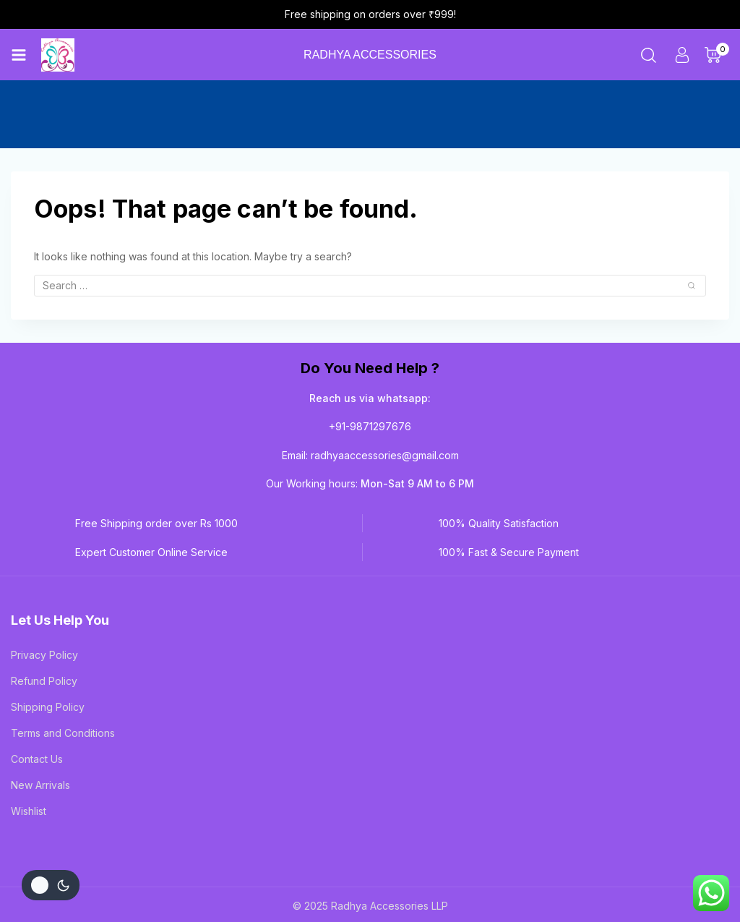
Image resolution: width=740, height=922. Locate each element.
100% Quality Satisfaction (499, 462)
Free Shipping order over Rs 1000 (156, 462)
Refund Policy (44, 620)
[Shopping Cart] (717, 59)
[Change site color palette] (50, 885)
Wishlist (28, 750)
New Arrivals (40, 724)
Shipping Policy (48, 646)
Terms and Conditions (63, 672)
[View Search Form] (648, 59)
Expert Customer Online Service (151, 491)
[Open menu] (19, 59)
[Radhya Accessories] (63, 58)
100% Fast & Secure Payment (509, 491)
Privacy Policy (44, 594)
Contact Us (37, 698)
